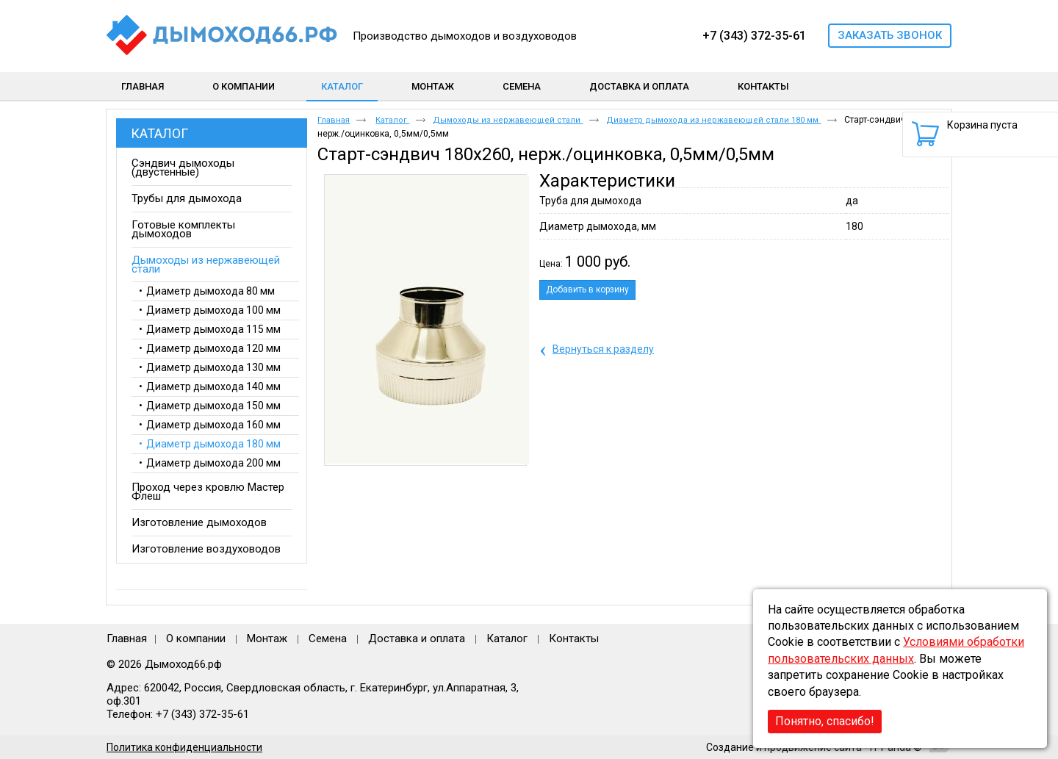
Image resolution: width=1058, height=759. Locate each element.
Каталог (342, 86)
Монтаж (268, 638)
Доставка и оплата (416, 638)
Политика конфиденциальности (184, 747)
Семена (328, 638)
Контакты (574, 638)
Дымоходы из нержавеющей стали (508, 120)
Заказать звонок (890, 35)
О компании (196, 638)
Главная (333, 120)
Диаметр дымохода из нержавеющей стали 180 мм (713, 120)
